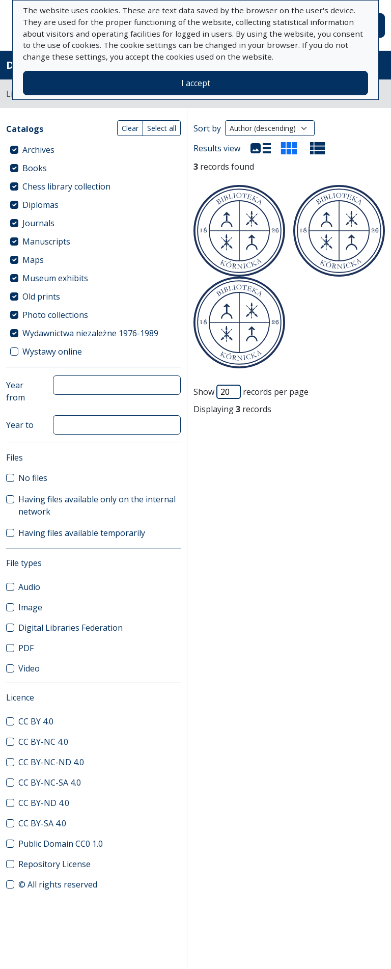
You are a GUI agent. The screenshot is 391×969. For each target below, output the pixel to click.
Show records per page (251, 392)
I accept (195, 83)
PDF (26, 648)
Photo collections (55, 314)
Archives (38, 149)
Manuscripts (46, 241)
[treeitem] (93, 150)
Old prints (41, 296)
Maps (33, 259)
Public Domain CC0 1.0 (60, 843)
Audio (29, 587)
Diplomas (40, 204)
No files (32, 477)
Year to (20, 424)
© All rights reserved (57, 884)
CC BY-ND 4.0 (43, 803)
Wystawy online (52, 351)
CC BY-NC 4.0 (43, 741)
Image (30, 607)
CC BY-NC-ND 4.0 (51, 762)
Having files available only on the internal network (97, 505)
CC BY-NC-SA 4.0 (49, 782)
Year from (15, 391)
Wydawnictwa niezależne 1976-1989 (90, 333)
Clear (130, 128)
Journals (38, 223)
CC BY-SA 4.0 (42, 823)
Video (29, 668)
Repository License (54, 864)
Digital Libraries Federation (70, 627)
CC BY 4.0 (35, 721)
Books (34, 168)
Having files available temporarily (81, 533)
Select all (161, 128)
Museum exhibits (55, 278)
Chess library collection (66, 186)
